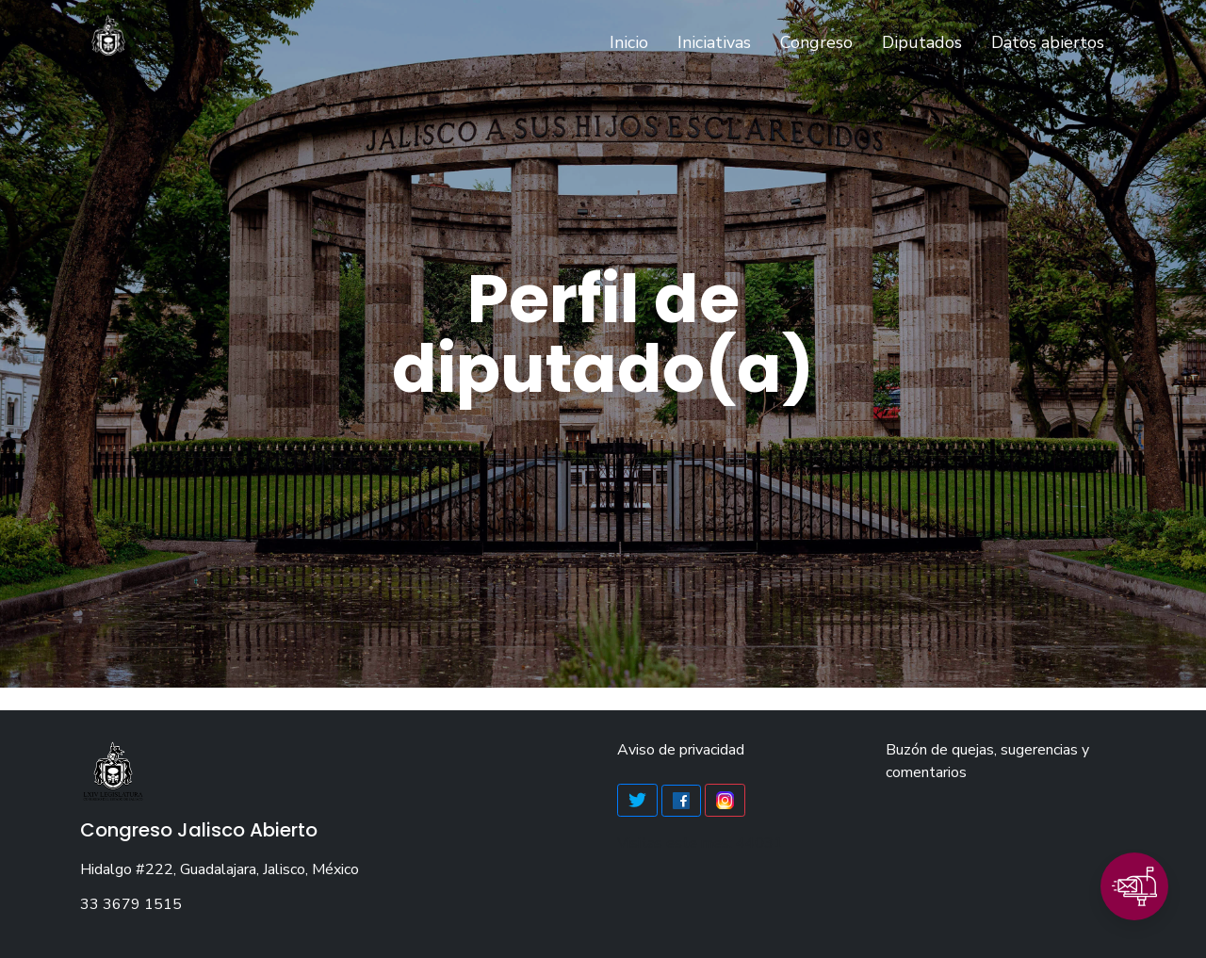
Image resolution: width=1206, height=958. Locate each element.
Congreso (816, 42)
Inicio (633, 41)
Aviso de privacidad (680, 749)
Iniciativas (714, 42)
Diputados (922, 42)
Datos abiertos (1047, 42)
